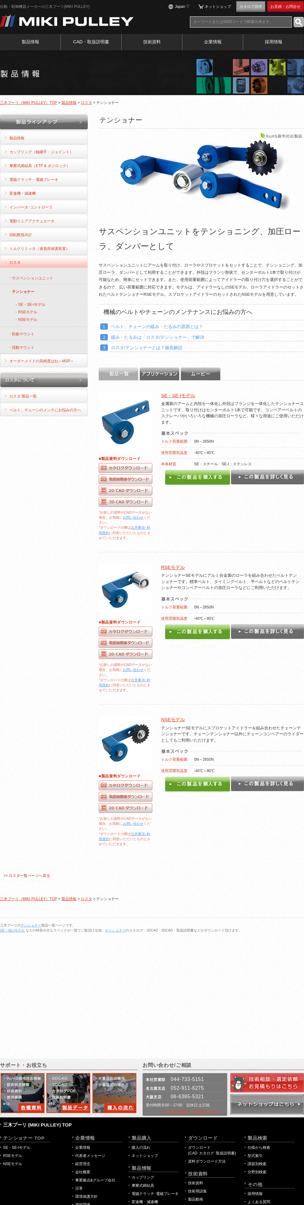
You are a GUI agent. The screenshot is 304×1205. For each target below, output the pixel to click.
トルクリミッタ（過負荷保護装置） (39, 248)
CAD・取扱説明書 (91, 41)
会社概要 (82, 1172)
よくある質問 (259, 1202)
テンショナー (23, 291)
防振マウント (23, 334)
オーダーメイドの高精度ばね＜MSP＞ (41, 361)
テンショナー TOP (24, 1138)
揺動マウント (23, 347)
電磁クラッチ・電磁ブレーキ (33, 179)
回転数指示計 (20, 235)
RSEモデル (173, 567)
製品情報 (30, 41)
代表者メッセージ (90, 1156)
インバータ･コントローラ (31, 207)
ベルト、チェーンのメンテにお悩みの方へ (45, 410)
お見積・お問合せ (285, 6)
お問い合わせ (133, 517)
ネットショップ (218, 6)
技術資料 (152, 41)
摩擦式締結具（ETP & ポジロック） (39, 166)
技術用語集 (197, 1191)
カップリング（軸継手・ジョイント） (41, 152)
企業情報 (213, 41)
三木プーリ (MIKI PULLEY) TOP (37, 1124)
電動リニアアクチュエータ (32, 221)
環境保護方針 (88, 1196)
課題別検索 (257, 1164)
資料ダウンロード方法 (207, 1161)
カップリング (143, 1177)
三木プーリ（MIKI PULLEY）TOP (28, 102)
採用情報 (273, 41)
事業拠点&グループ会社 (95, 1180)
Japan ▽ (182, 6)
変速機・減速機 (22, 193)
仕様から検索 (259, 1147)
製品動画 (195, 1199)
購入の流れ (141, 1147)
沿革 (79, 1188)
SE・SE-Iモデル (178, 395)
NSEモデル (173, 719)
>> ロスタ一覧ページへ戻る (26, 875)
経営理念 (82, 1164)
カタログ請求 (250, 6)
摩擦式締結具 (143, 1185)
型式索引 (255, 1156)
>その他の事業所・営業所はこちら (190, 1111)
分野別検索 (257, 1172)
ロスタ (86, 102)
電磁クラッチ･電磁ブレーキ (155, 1193)
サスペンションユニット (32, 278)
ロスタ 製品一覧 (23, 396)
